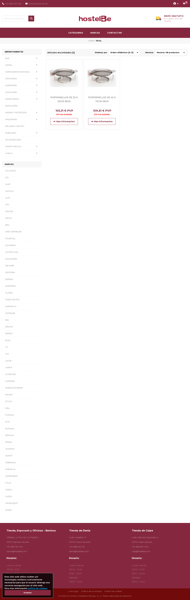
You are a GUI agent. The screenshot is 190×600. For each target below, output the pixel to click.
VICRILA (8, 490)
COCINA (8, 65)
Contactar (114, 32)
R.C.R (7, 422)
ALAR (7, 184)
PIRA (7, 408)
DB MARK (9, 266)
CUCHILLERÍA (11, 92)
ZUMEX (8, 510)
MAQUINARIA (11, 119)
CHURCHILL (10, 238)
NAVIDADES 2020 (13, 140)
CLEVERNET (10, 245)
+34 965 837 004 (140, 546)
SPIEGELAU (10, 469)
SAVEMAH (10, 449)
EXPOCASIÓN (11, 106)
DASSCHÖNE (11, 259)
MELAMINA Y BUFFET (14, 126)
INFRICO (9, 333)
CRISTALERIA (11, 78)
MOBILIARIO (10, 133)
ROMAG (8, 442)
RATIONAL (10, 429)
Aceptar (28, 593)
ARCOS (8, 218)
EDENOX (9, 279)
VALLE (8, 483)
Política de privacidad (91, 591)
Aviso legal (73, 591)
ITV (6, 347)
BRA (7, 225)
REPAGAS (9, 435)
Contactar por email (36, 3)
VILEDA (8, 496)
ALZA (7, 198)
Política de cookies (113, 591)
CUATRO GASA (11, 252)
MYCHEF (9, 395)
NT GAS (8, 401)
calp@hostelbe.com (141, 551)
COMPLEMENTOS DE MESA (17, 72)
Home (91, 41)
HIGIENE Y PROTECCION (15, 112)
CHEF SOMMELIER (13, 232)
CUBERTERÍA (11, 85)
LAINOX (8, 367)
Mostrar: (149, 52)
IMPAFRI (9, 327)
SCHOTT (9, 456)
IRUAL (8, 340)
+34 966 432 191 (77, 546)
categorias (75, 32)
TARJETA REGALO (13, 146)
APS (7, 204)
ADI (6, 177)
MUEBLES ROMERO (14, 388)
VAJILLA (9, 153)
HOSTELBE (10, 313)
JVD (7, 354)
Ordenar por (101, 52)
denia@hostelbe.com (79, 551)
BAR (7, 58)
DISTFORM (10, 272)
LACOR (8, 361)
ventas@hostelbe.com (17, 551)
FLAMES (9, 293)
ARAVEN (9, 211)
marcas (95, 32)
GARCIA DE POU (12, 299)
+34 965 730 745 (11, 3)
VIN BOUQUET (11, 503)
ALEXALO (9, 191)
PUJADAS (9, 415)
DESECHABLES (12, 99)
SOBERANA (10, 462)
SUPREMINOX (11, 476)
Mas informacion (64, 121)
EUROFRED (10, 286)
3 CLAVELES (10, 171)
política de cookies (37, 588)
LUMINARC (10, 381)
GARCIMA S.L (11, 306)
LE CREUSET (10, 374)
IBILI (7, 320)
